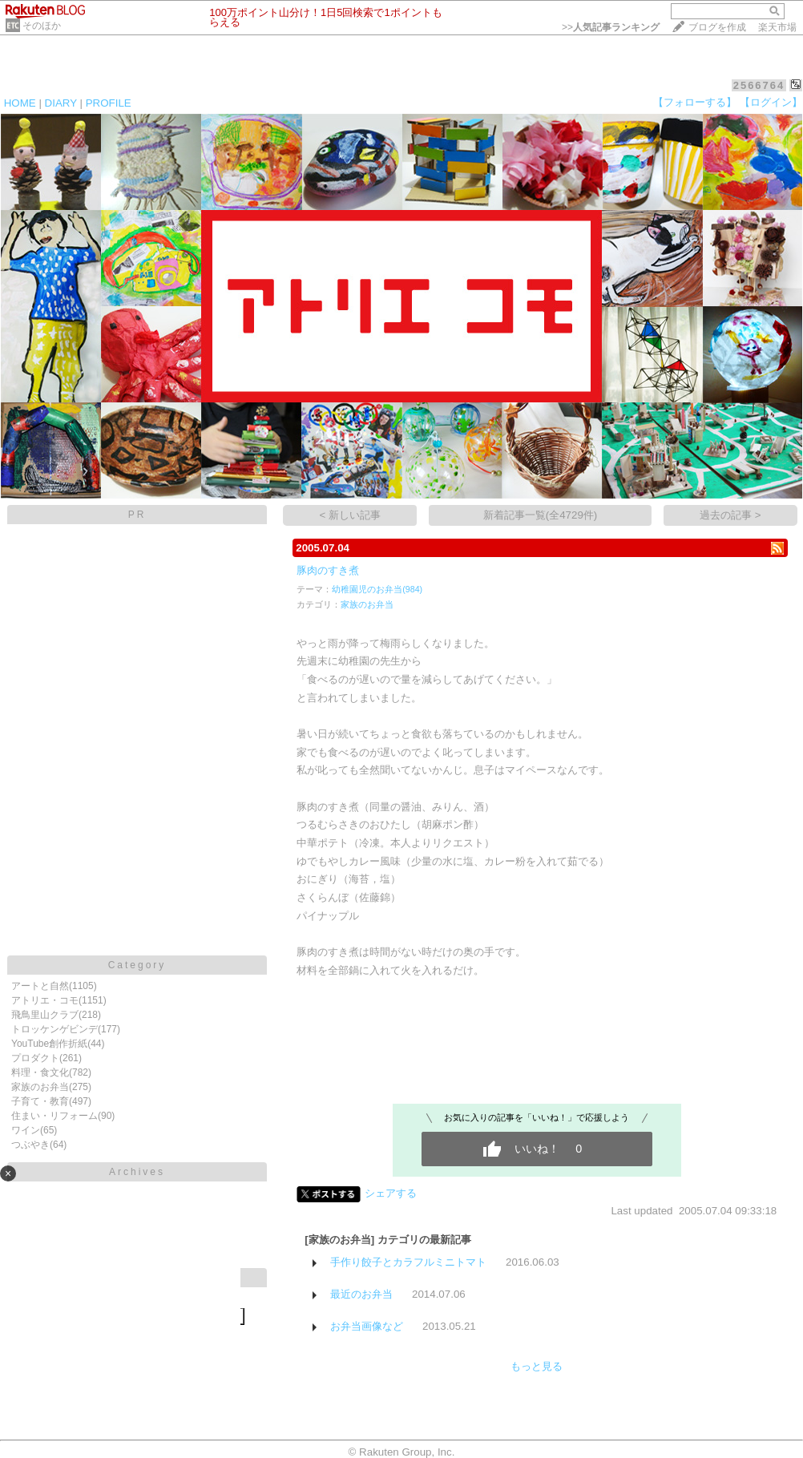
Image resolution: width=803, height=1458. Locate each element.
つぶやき (30, 1144)
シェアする (391, 1193)
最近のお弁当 (361, 1294)
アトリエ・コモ (45, 1000)
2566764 (759, 85)
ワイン (25, 1130)
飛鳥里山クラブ (45, 1014)
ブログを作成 (717, 27)
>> (611, 27)
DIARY (61, 103)
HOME (20, 103)
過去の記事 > (730, 515)
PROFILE (108, 103)
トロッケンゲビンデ (54, 1029)
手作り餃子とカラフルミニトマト (408, 1262)
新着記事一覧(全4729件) (540, 515)
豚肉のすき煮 (328, 570)
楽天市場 (777, 27)
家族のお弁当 (40, 1086)
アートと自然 (40, 986)
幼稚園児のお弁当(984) (377, 589)
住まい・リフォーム (54, 1115)
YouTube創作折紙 (49, 1043)
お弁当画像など (366, 1326)
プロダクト (35, 1058)
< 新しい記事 (350, 515)
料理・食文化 (40, 1072)
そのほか (41, 25)
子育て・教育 (40, 1101)
